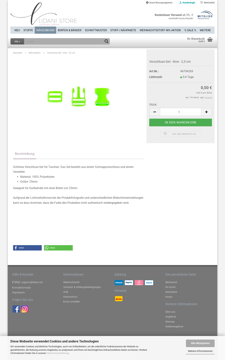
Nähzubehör (45, 30)
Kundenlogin (187, 2)
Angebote (170, 316)
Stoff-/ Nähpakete (123, 30)
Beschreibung (24, 154)
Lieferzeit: (155, 77)
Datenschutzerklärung (57, 353)
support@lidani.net (32, 282)
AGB (65, 291)
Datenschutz (70, 296)
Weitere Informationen (200, 351)
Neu (17, 30)
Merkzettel (207, 2)
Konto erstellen (71, 301)
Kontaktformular (21, 287)
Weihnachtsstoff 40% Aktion (160, 30)
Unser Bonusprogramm (159, 2)
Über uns (170, 311)
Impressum (18, 292)
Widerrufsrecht (71, 282)
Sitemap (169, 321)
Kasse (168, 296)
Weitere (205, 30)
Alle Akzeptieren (200, 343)
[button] (27, 248)
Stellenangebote (174, 326)
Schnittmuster (96, 30)
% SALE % (190, 30)
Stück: (153, 104)
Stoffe (28, 30)
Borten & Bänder (69, 30)
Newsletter (171, 291)
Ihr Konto (170, 287)
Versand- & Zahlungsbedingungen (82, 287)
